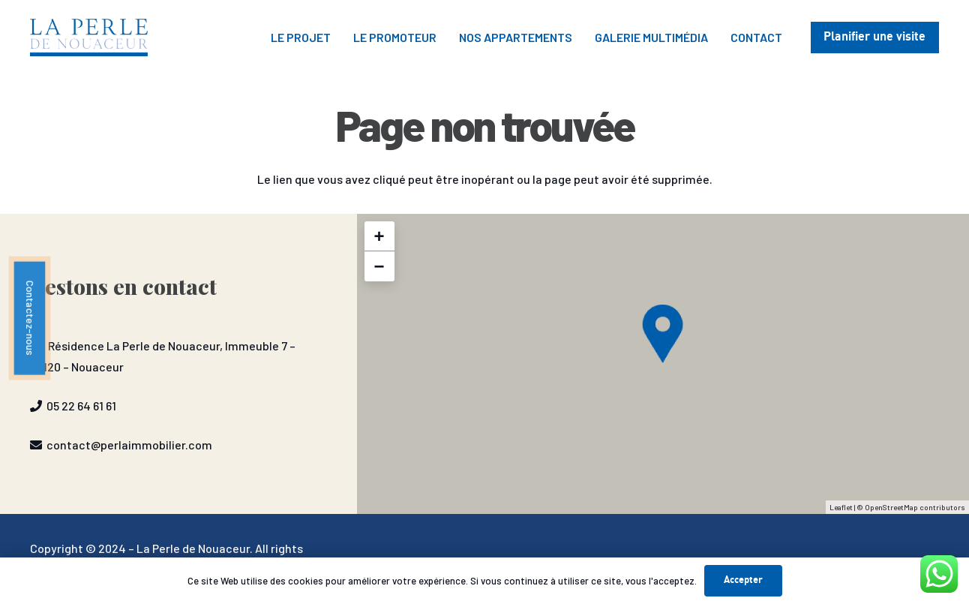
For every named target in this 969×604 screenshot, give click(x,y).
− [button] (379, 266)
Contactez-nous (30, 318)
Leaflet (841, 507)
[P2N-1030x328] (89, 37)
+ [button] (379, 236)
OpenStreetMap (891, 507)
